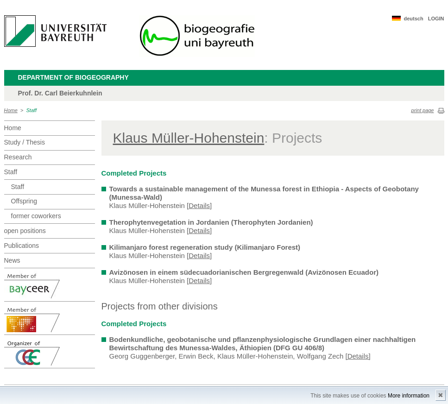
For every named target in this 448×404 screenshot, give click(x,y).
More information (408, 395)
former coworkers (36, 216)
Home (11, 110)
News (12, 260)
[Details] (199, 205)
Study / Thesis (24, 142)
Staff (31, 110)
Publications (21, 245)
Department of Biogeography (73, 77)
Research (18, 157)
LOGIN (436, 18)
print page (422, 110)
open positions (25, 230)
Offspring (24, 201)
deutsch (413, 18)
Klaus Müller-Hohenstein (189, 137)
